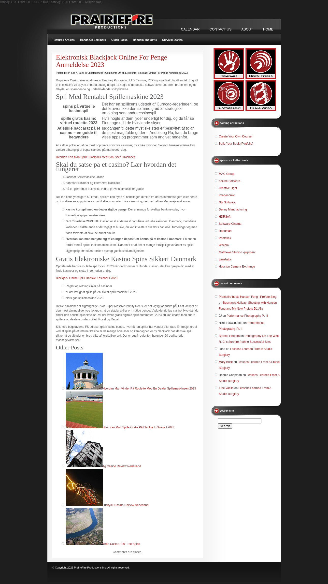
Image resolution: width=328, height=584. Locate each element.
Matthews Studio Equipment (237, 252)
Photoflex (225, 238)
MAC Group (226, 174)
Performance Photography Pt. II (247, 315)
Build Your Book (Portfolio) (236, 143)
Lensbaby (225, 259)
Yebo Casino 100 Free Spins (121, 544)
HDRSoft (224, 216)
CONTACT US (221, 29)
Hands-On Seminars (93, 39)
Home (268, 29)
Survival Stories (172, 39)
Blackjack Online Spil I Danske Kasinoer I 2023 (86, 278)
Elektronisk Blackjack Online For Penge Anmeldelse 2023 (111, 60)
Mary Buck (226, 362)
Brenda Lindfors (229, 336)
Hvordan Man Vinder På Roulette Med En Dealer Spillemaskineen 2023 (149, 388)
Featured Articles (64, 39)
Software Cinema (230, 223)
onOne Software (229, 181)
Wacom (224, 245)
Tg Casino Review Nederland (122, 466)
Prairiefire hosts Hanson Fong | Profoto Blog (248, 297)
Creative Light (228, 188)
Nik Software (227, 202)
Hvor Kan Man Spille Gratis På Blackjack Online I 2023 (138, 427)
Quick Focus (119, 39)
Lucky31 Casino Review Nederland (126, 505)
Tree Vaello (226, 388)
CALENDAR (190, 29)
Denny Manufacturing (233, 209)
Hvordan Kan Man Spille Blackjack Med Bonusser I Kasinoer (95, 157)
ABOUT (247, 29)
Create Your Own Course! (236, 136)
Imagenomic (227, 195)
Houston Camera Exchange (237, 266)
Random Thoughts (145, 39)
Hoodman (225, 231)
